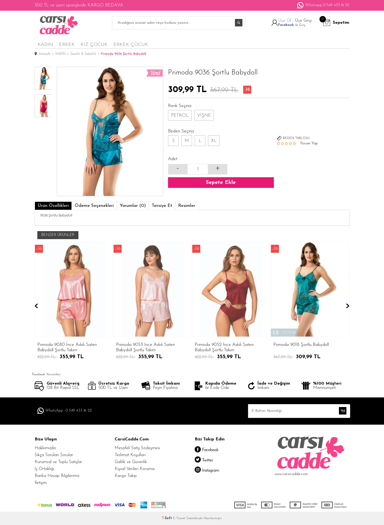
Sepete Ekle (221, 182)
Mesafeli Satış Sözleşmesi (137, 448)
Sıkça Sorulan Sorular (54, 455)
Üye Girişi (303, 21)
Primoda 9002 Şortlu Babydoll (301, 344)
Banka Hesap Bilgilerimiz (57, 476)
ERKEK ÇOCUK (130, 44)
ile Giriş (291, 25)
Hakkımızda (45, 448)
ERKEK (67, 44)
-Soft (167, 518)
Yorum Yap (309, 143)
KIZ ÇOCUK (94, 44)
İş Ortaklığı (44, 469)
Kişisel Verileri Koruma (134, 469)
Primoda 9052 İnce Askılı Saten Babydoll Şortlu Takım (145, 347)
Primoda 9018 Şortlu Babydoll (222, 344)
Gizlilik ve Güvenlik (131, 462)
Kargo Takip (126, 476)
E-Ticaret (179, 518)
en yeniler (324, 44)
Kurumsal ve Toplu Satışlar (58, 462)
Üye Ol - (286, 21)
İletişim (41, 483)
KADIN (45, 44)
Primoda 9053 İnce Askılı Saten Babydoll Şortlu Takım (66, 347)
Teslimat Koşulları (130, 455)
